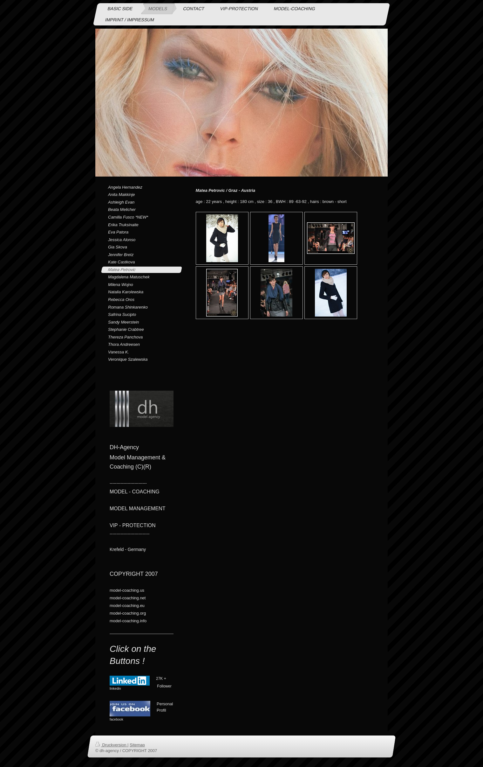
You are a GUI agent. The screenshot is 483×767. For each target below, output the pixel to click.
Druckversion (111, 745)
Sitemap (137, 745)
